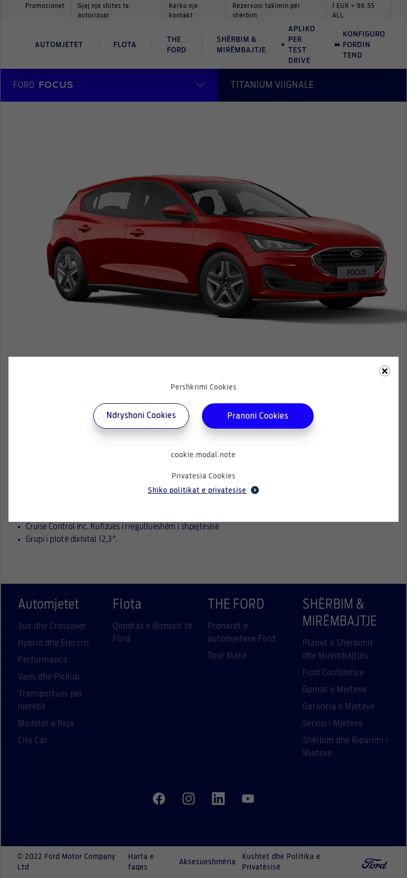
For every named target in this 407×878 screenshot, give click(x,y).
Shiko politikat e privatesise (203, 490)
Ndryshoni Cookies (141, 415)
